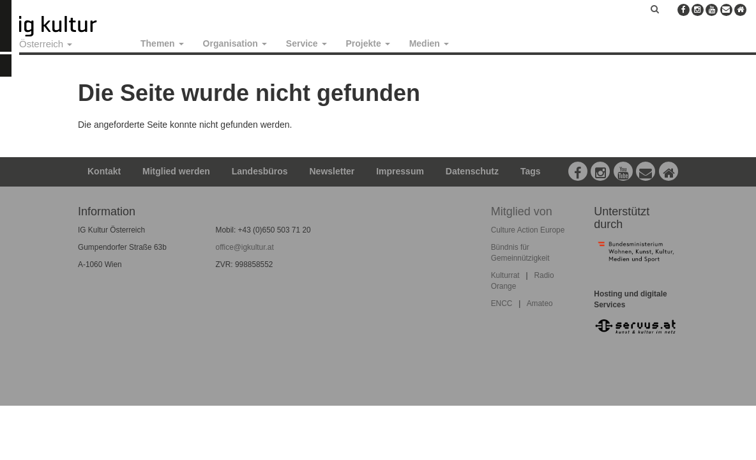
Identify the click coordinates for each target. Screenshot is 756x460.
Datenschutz (472, 171)
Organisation (235, 43)
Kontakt (104, 171)
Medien (429, 43)
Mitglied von (521, 211)
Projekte (368, 43)
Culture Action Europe (528, 230)
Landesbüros (260, 171)
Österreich (45, 43)
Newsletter (332, 171)
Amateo (540, 303)
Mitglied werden (176, 171)
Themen (162, 43)
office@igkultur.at (245, 247)
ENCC (502, 303)
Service (306, 43)
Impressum (400, 171)
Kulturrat (505, 275)
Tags (530, 171)
